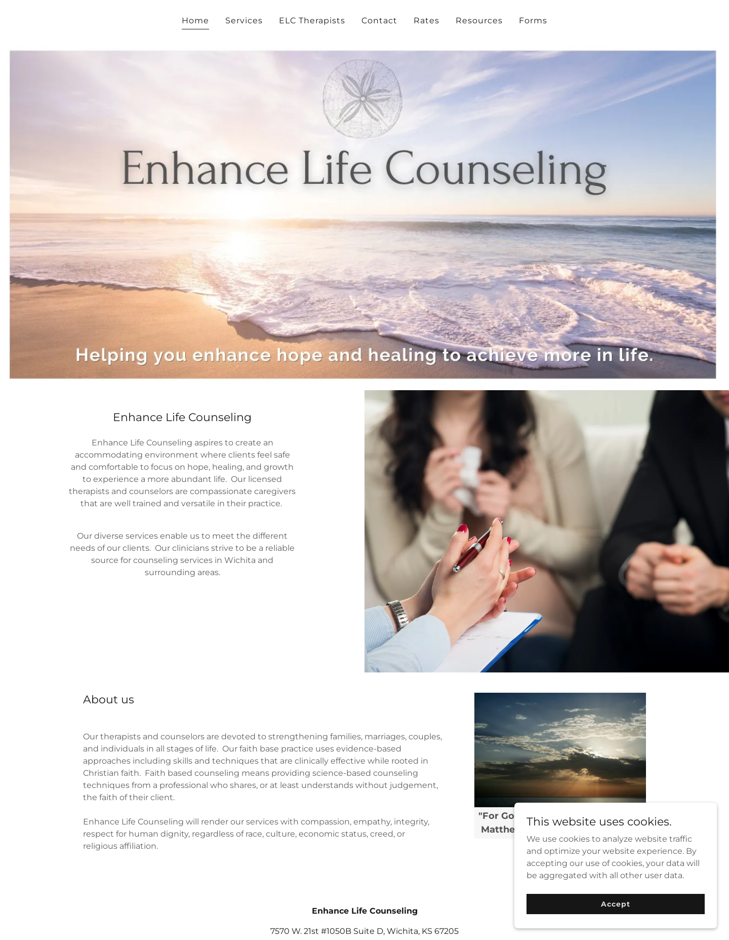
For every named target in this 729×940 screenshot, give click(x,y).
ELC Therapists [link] (312, 20)
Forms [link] (533, 20)
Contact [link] (379, 20)
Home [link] (195, 20)
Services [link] (244, 20)
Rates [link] (426, 20)
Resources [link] (479, 20)
